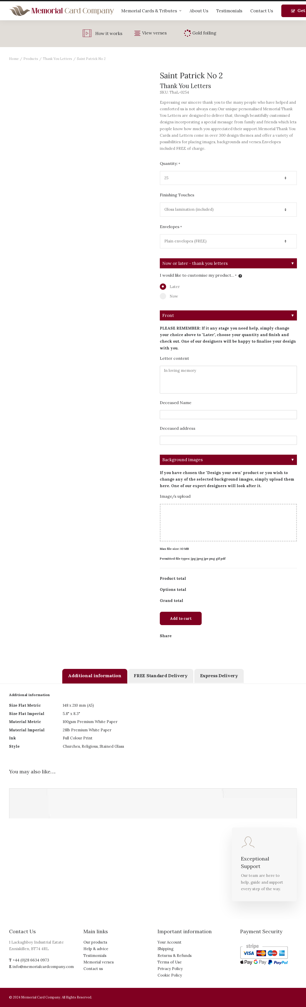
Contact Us (261, 11)
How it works (108, 33)
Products (30, 59)
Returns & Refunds (175, 955)
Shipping (165, 948)
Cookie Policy (170, 975)
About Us (199, 11)
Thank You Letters (57, 59)
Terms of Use (170, 962)
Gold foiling (204, 33)
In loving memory (228, 379)
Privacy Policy (170, 968)
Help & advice (95, 948)
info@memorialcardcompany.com (43, 966)
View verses (154, 33)
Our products (95, 942)
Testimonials (229, 11)
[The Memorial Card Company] (61, 11)
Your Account (169, 942)
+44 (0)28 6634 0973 (31, 960)
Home (14, 59)
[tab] (94, 676)
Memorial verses (98, 962)
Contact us (93, 968)
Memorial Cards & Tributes (151, 11)
